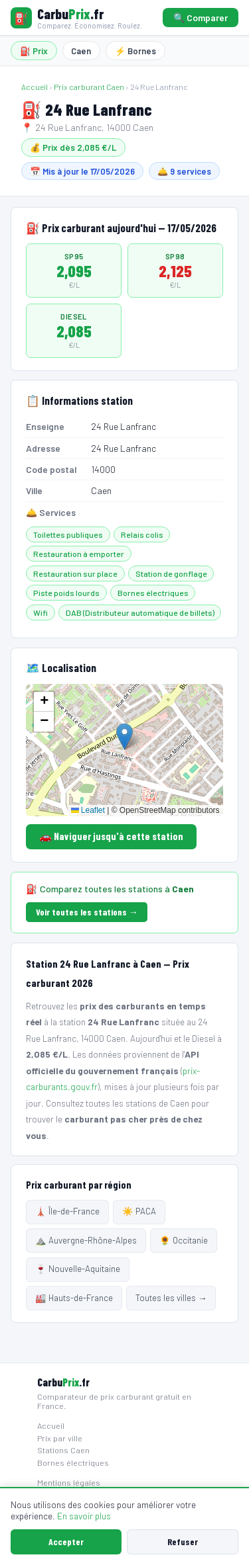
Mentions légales (68, 1482)
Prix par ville (59, 1438)
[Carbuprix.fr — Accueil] (76, 17)
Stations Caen (63, 1450)
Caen (81, 51)
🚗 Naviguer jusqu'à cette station (111, 836)
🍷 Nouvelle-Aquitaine (77, 1268)
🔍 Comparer (200, 17)
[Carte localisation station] (124, 750)
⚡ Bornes (135, 51)
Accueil (34, 86)
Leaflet (88, 810)
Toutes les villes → (171, 1297)
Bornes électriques (73, 1462)
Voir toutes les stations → (87, 911)
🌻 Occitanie (183, 1240)
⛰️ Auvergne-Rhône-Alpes (86, 1240)
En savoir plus (84, 1515)
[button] (124, 736)
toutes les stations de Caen (137, 1103)
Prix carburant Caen (89, 86)
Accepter (66, 1541)
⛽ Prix (34, 51)
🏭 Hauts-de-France (74, 1297)
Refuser (182, 1541)
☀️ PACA (139, 1211)
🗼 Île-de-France (67, 1211)
